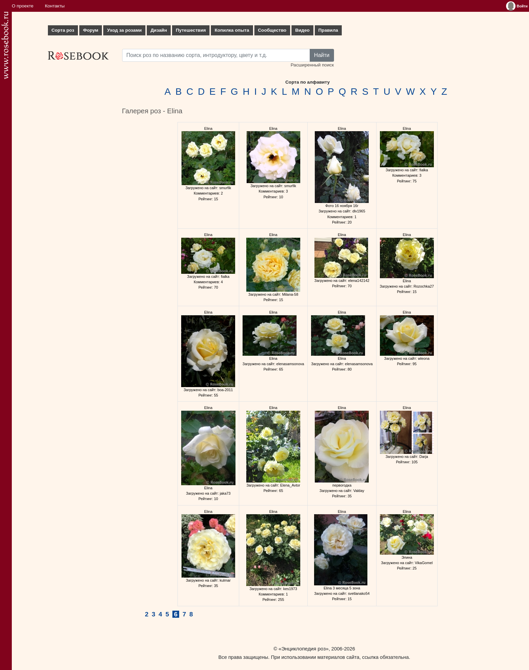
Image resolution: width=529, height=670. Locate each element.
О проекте (22, 5)
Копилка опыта (232, 30)
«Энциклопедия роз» (304, 648)
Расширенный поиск (312, 64)
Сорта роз (63, 30)
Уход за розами (124, 30)
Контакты (55, 5)
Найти (322, 55)
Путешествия (191, 30)
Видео (302, 30)
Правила (328, 30)
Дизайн (158, 30)
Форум (90, 30)
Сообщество (272, 30)
